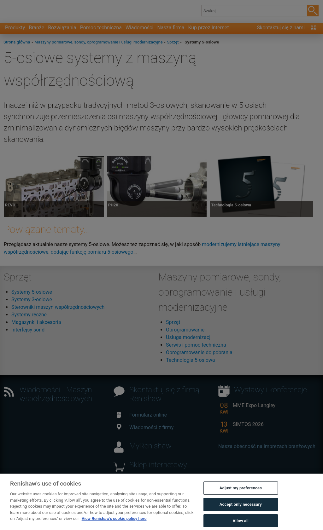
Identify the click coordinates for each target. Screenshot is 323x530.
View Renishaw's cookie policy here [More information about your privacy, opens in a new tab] (114, 525)
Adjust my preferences (241, 495)
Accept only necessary (241, 511)
